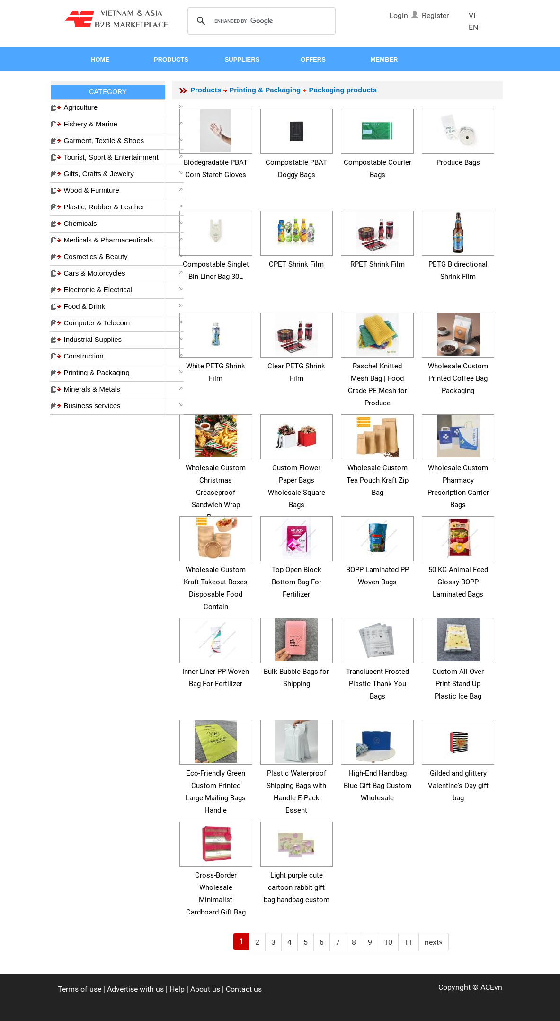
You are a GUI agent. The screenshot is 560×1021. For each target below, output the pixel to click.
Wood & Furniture (123, 190)
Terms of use (79, 989)
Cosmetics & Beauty (123, 256)
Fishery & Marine (123, 124)
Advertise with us (135, 989)
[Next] (433, 942)
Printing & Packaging (123, 372)
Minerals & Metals (123, 389)
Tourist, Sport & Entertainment (123, 157)
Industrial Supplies (123, 339)
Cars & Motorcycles (123, 273)
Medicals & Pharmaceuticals (123, 240)
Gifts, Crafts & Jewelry (123, 174)
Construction (123, 356)
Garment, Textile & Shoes (123, 140)
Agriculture (123, 107)
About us (205, 989)
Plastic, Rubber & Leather (123, 207)
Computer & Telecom (123, 323)
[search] (260, 21)
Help (177, 989)
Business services (123, 406)
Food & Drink (123, 306)
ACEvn (491, 987)
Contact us (244, 989)
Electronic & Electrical (123, 290)
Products (205, 90)
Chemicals (123, 223)
